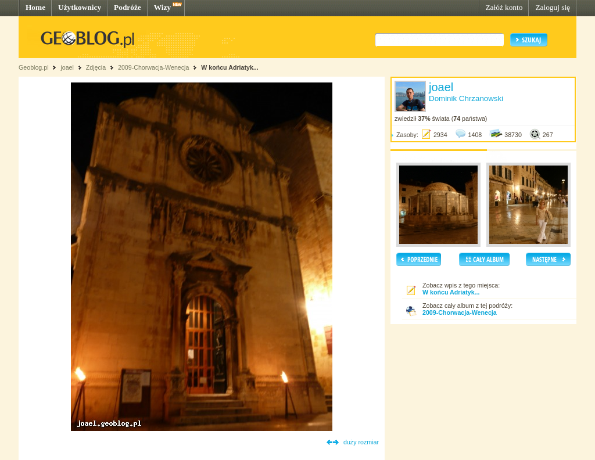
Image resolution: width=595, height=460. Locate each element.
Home (35, 7)
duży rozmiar (361, 442)
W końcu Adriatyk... (230, 67)
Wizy (162, 7)
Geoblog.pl (34, 67)
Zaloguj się (552, 7)
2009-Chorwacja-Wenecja (153, 67)
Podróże (127, 7)
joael (67, 67)
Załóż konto (503, 7)
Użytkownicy (79, 7)
